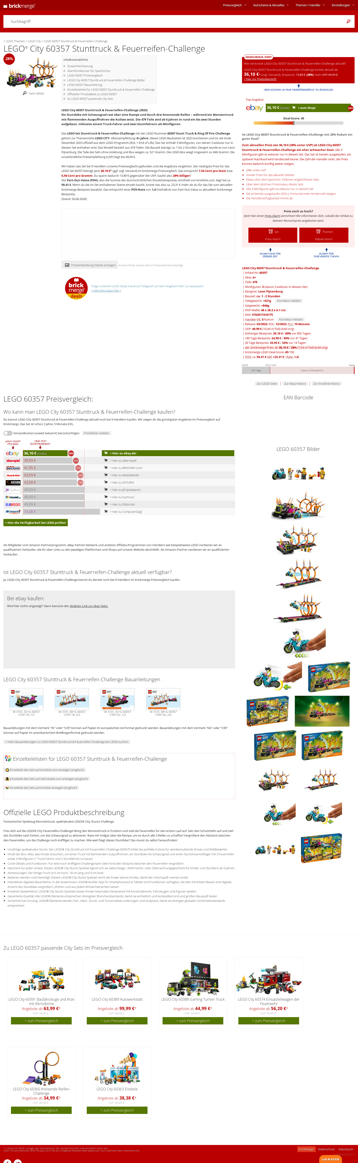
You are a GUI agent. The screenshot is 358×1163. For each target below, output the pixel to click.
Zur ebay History (295, 384)
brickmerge (306, 1149)
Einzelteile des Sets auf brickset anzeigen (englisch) (41, 788)
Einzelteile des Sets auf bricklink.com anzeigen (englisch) (44, 770)
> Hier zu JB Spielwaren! (121, 490)
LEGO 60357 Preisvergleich (85, 75)
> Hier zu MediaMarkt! (120, 475)
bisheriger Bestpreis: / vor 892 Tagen (278, 333)
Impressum (345, 1149)
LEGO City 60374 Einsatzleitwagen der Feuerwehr (269, 1001)
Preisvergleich (232, 5)
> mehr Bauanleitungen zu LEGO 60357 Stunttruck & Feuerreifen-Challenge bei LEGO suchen (66, 742)
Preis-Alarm (272, 216)
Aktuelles (268, 5)
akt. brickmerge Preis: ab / (286, 347)
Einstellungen (341, 5)
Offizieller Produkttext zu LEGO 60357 (92, 94)
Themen (308, 5)
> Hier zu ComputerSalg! (122, 512)
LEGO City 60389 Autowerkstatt (117, 999)
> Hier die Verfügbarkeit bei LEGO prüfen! (35, 523)
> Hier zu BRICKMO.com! (122, 468)
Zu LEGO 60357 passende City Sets (90, 99)
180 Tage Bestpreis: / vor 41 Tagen (276, 338)
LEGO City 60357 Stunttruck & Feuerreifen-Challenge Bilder (106, 80)
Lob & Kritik (330, 1159)
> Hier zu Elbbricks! (118, 504)
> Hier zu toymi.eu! (118, 497)
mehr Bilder (32, 93)
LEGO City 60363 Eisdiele (117, 1089)
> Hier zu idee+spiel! (119, 460)
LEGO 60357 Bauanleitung (84, 85)
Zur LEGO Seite (267, 384)
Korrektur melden (289, 301)
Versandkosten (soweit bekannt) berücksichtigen (46, 433)
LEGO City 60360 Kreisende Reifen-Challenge (41, 1091)
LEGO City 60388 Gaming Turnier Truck (193, 999)
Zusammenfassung (80, 66)
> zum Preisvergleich (41, 1020)
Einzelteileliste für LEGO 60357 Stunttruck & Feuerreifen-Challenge (111, 89)
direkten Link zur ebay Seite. (89, 606)
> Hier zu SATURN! (118, 482)
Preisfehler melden (96, 433)
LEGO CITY (102, 138)
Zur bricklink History (326, 384)
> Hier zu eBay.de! (119, 453)
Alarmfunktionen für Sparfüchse (88, 71)
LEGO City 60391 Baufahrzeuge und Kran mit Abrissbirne (41, 1001)
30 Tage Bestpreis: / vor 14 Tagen (275, 343)
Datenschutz (326, 1149)
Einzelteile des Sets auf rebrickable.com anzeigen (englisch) (46, 779)
